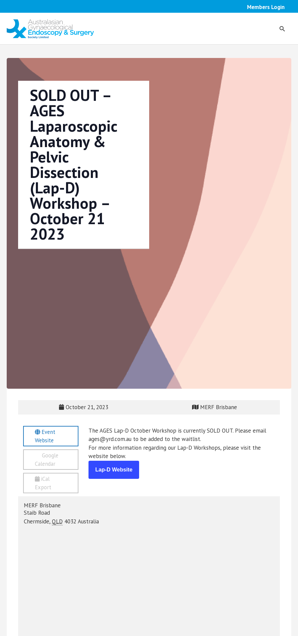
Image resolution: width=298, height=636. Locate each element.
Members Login (266, 7)
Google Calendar (47, 461)
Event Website (45, 437)
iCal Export (43, 485)
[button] (282, 29)
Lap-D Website (113, 470)
